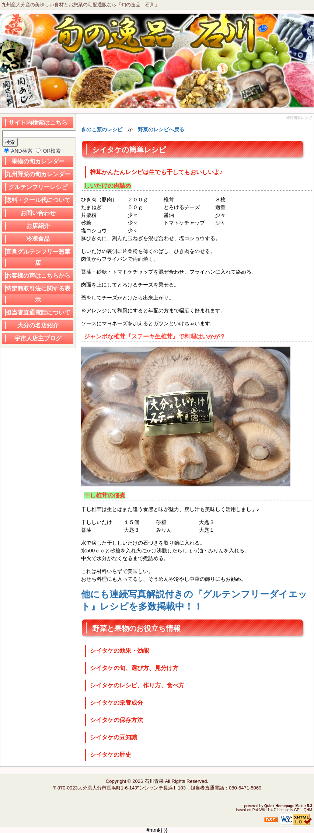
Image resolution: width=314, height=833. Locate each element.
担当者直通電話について (38, 312)
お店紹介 (38, 226)
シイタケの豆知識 (113, 737)
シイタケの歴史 (110, 755)
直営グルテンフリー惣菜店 (38, 257)
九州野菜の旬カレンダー (38, 174)
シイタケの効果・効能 (119, 651)
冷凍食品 (38, 239)
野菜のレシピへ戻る (161, 129)
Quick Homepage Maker (285, 806)
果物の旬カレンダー (37, 161)
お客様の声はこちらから (38, 276)
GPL (297, 810)
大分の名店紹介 (38, 325)
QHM (308, 810)
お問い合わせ (38, 213)
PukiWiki (259, 810)
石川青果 (154, 781)
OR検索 (48, 151)
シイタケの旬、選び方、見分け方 (134, 668)
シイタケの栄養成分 (116, 703)
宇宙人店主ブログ (38, 338)
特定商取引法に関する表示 (38, 294)
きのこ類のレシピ (101, 129)
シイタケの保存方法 (116, 720)
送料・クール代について (38, 200)
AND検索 (18, 151)
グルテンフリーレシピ (37, 187)
